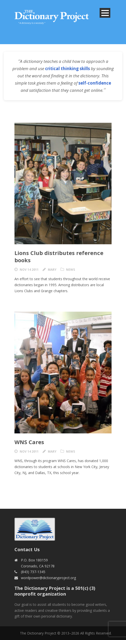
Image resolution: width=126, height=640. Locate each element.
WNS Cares (29, 442)
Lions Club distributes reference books (58, 256)
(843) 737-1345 (33, 571)
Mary (52, 269)
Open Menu (105, 13)
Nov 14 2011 (29, 269)
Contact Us (27, 549)
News (70, 269)
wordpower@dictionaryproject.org (48, 577)
